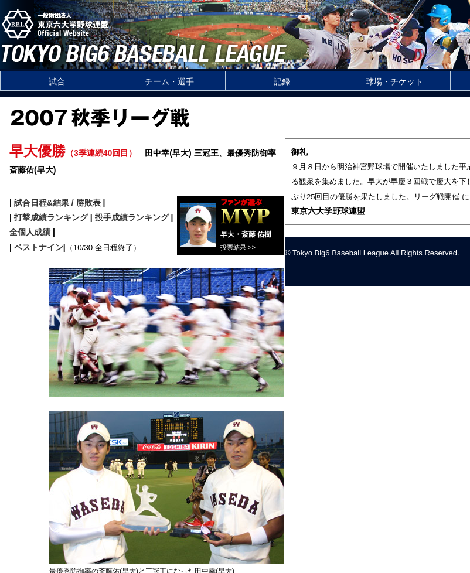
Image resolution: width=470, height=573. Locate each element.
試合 (57, 81)
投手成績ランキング (132, 217)
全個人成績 (29, 232)
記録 (282, 81)
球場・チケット (394, 81)
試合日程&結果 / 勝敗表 (57, 202)
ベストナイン (38, 247)
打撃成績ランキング (51, 217)
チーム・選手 (169, 81)
